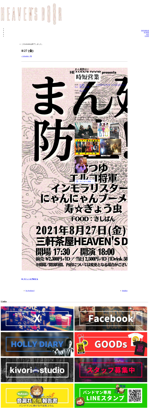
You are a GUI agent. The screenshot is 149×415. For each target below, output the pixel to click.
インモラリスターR (103, 85)
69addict (125, 291)
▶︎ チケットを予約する (29, 279)
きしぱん (83, 90)
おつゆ (82, 85)
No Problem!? (30, 291)
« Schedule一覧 (26, 56)
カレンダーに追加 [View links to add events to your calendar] (85, 181)
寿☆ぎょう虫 (84, 87)
